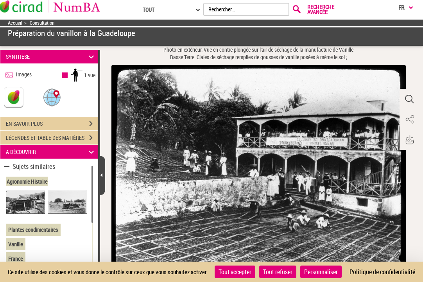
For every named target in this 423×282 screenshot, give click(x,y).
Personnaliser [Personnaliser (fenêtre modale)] (321, 272)
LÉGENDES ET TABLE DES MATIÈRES (52, 137)
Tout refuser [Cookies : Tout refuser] (277, 272)
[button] (52, 97)
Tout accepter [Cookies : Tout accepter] (235, 272)
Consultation (42, 23)
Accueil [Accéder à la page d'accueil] (15, 23)
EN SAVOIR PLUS (52, 123)
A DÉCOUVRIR (51, 152)
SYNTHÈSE (51, 56)
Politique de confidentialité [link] (382, 272)
